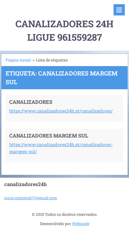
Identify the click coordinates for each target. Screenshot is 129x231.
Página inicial (18, 60)
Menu (119, 9)
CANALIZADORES (30, 102)
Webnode (80, 223)
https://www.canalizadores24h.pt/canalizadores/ (61, 111)
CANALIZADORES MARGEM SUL (48, 135)
